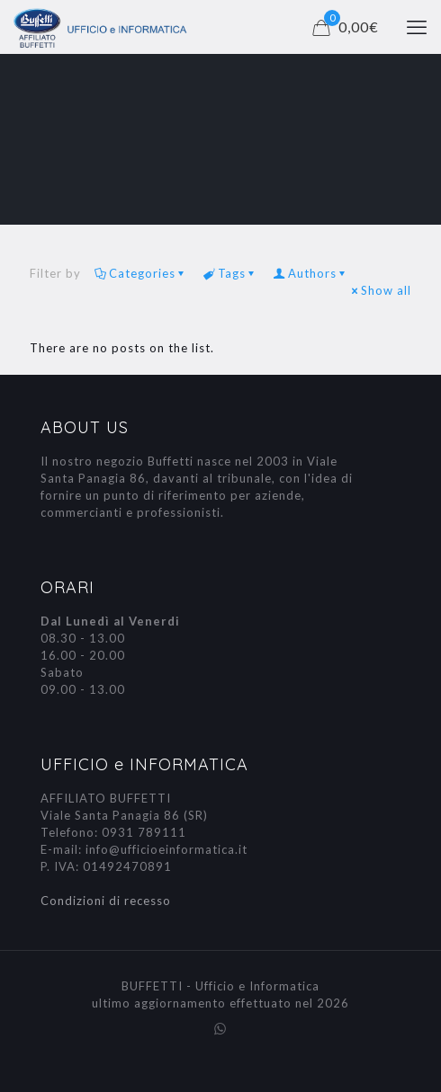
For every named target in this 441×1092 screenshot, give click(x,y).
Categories (140, 273)
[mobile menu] (416, 27)
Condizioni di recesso (105, 900)
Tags (230, 273)
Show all (380, 290)
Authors (311, 273)
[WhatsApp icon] (221, 1028)
